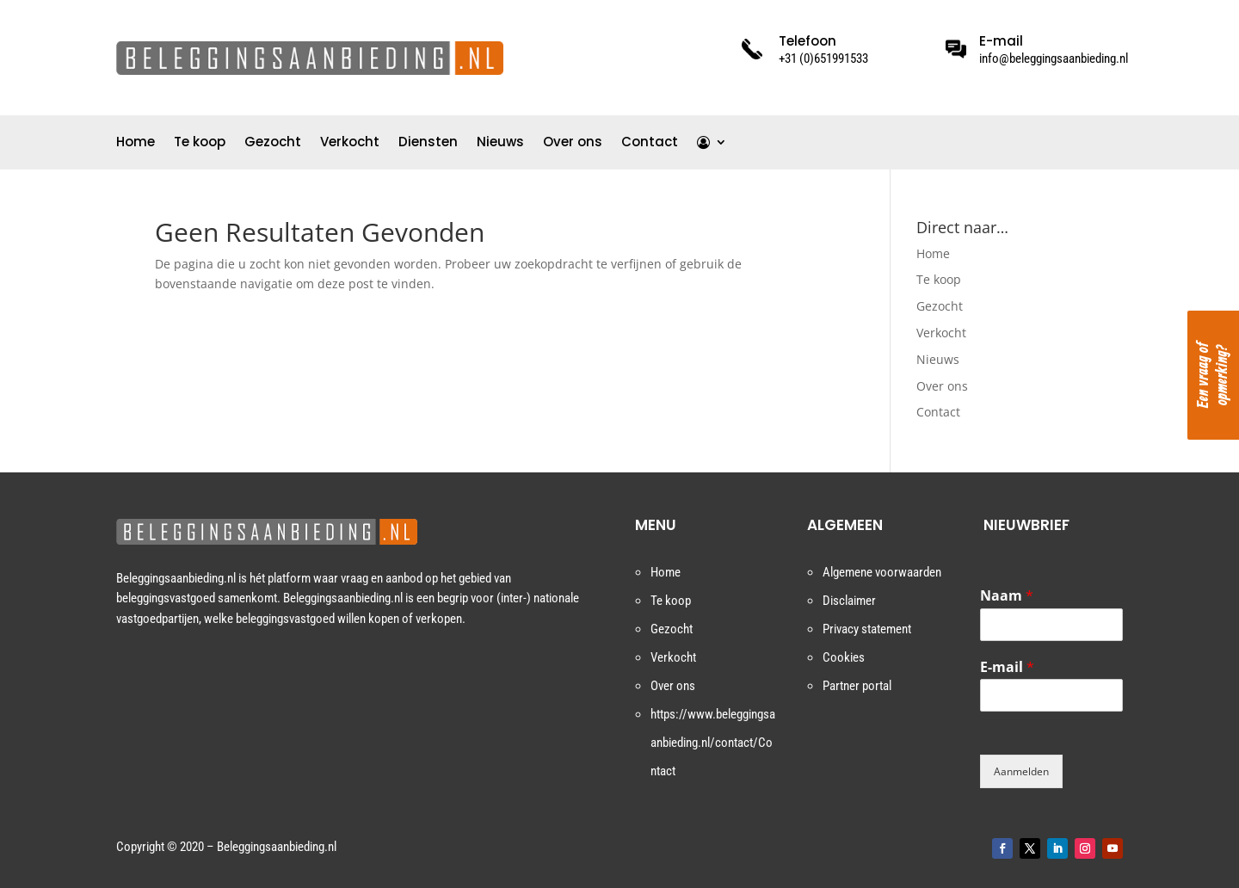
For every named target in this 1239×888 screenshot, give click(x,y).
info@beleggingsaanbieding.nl (1053, 58)
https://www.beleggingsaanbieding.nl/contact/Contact (712, 742)
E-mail (1007, 667)
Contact (649, 143)
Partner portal (857, 686)
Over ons (572, 143)
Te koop (199, 143)
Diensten (428, 143)
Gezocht (272, 143)
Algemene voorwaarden (882, 572)
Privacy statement (867, 629)
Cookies (844, 657)
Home (135, 143)
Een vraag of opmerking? (1213, 375)
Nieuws (500, 143)
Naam (1006, 596)
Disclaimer (849, 600)
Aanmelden (1021, 771)
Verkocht (349, 143)
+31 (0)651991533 (823, 58)
